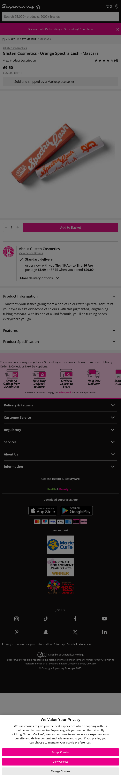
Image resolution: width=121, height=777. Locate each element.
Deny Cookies (60, 761)
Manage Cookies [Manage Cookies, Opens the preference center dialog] (60, 771)
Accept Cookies (60, 752)
